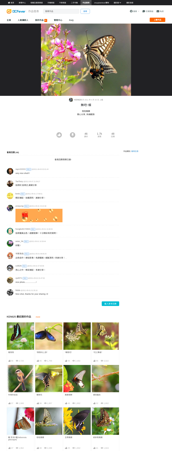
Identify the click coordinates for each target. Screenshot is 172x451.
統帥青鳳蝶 (98, 412)
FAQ (71, 20)
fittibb (17, 290)
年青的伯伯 (13, 395)
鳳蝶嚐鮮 (68, 395)
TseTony (19, 181)
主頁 (9, 20)
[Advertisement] (86, 125)
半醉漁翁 (19, 253)
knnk (17, 193)
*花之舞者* (97, 352)
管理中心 (58, 20)
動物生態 (134, 151)
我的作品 (41, 20)
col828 (18, 266)
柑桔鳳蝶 (40, 437)
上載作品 (157, 20)
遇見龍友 (97, 395)
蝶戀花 (39, 395)
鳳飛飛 (11, 352)
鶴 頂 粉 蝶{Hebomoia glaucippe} (17, 438)
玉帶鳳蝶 (68, 412)
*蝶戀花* (68, 352)
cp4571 (18, 278)
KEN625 (75, 100)
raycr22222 (20, 169)
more (38, 317)
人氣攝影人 (23, 20)
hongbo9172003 (22, 229)
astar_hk (19, 241)
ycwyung (19, 206)
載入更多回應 (110, 304)
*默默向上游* (42, 352)
